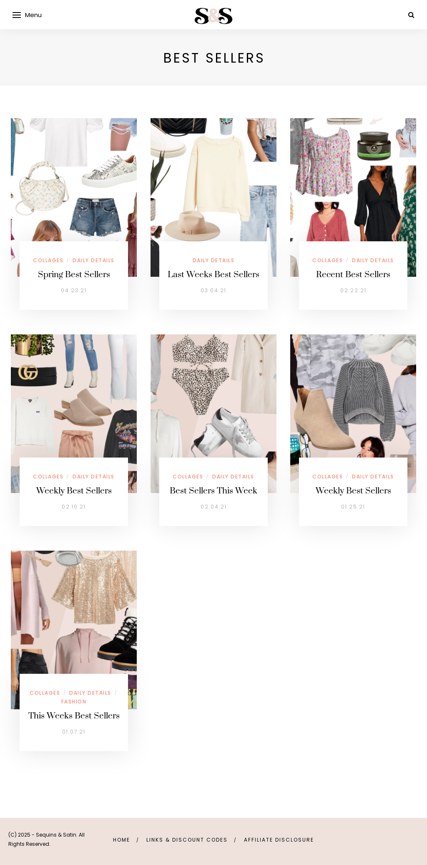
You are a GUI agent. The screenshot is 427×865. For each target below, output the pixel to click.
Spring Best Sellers (74, 274)
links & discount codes (187, 839)
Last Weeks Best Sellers (213, 274)
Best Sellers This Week (213, 491)
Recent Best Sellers (353, 274)
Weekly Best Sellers (74, 491)
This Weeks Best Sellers (74, 716)
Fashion (74, 701)
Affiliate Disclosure (279, 839)
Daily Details (94, 260)
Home (121, 839)
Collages (48, 260)
